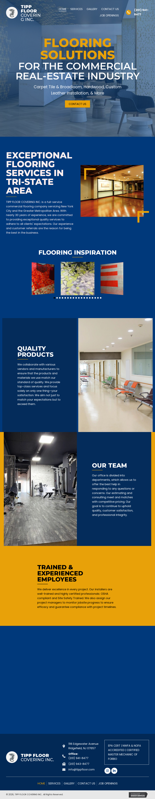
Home (41, 783)
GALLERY (69, 783)
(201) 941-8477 (78, 758)
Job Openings (108, 783)
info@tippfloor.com (81, 769)
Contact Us (86, 783)
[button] (77, 104)
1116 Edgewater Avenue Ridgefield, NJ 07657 (83, 746)
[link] (63, 9)
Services (54, 783)
